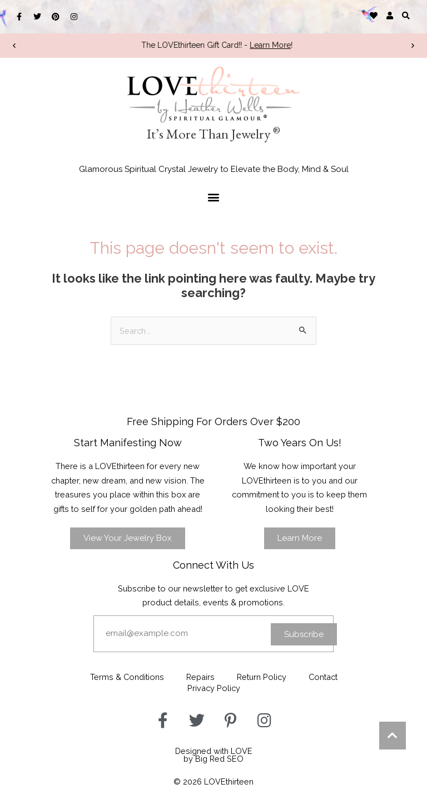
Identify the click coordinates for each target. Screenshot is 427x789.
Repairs (200, 677)
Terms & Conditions (127, 677)
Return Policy (261, 677)
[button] (406, 15)
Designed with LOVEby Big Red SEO (213, 755)
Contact (323, 677)
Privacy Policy (213, 688)
